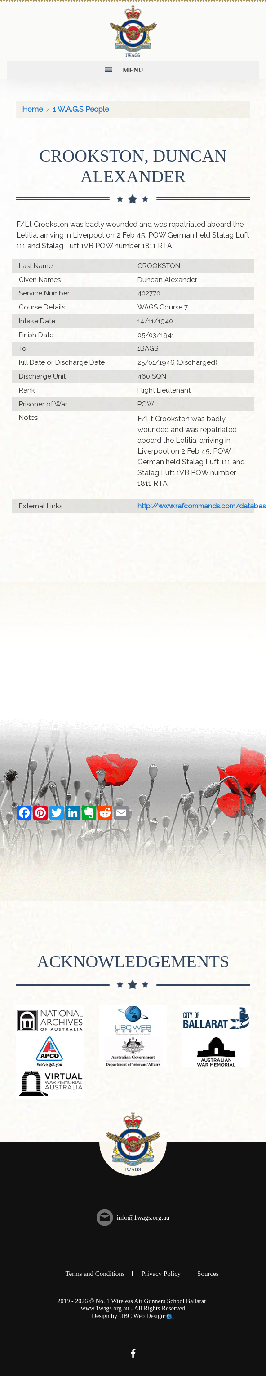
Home (32, 109)
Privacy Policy (161, 1273)
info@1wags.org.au (143, 1217)
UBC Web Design (141, 1316)
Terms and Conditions (94, 1273)
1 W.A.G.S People (81, 109)
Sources (208, 1273)
